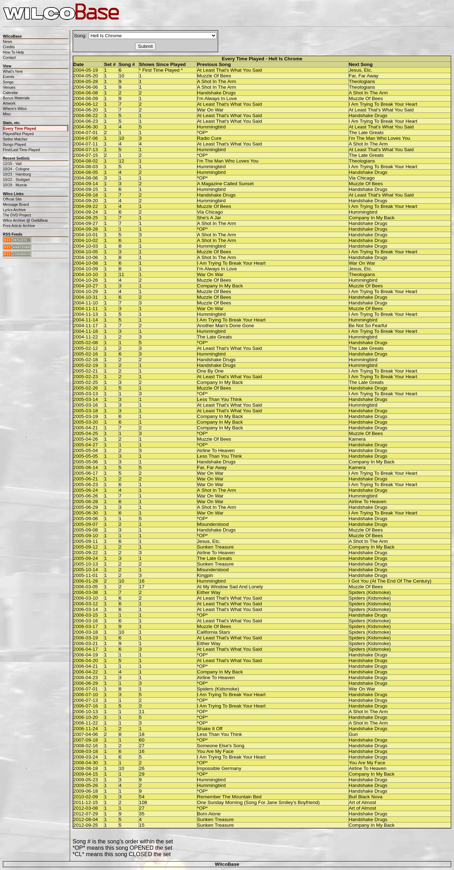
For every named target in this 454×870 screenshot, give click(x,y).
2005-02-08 (85, 342)
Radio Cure (209, 138)
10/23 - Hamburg (17, 174)
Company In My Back (371, 217)
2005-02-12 (85, 348)
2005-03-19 (85, 416)
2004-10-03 (85, 246)
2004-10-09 (85, 268)
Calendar (10, 92)
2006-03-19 (85, 637)
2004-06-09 (85, 98)
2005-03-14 (85, 399)
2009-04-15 (85, 774)
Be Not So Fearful (368, 325)
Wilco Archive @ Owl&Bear (25, 220)
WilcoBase (227, 864)
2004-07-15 (85, 155)
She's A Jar (209, 217)
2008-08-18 (85, 768)
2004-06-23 (85, 121)
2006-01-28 (85, 581)
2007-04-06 (85, 734)
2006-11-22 (85, 723)
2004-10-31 (85, 297)
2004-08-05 (85, 172)
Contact (9, 57)
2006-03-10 (85, 598)
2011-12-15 (85, 802)
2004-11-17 (85, 325)
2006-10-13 (85, 711)
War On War (210, 109)
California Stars (213, 632)
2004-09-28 (85, 229)
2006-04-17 (85, 649)
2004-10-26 (85, 280)
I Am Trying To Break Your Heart (383, 104)
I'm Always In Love (217, 98)
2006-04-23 (85, 677)
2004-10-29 (85, 291)
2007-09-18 (85, 740)
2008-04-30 (85, 762)
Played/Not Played (18, 134)
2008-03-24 (85, 757)
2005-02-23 (85, 376)
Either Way (209, 592)
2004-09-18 (85, 195)
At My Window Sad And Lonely (230, 586)
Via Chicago (362, 178)
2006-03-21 (85, 643)
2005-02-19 (85, 365)
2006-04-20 (85, 660)
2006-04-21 (85, 666)
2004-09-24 (85, 212)
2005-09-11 (85, 541)
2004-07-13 (85, 149)
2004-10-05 (85, 251)
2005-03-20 (85, 422)
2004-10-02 (85, 240)
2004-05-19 (85, 70)
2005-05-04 (85, 450)
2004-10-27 (85, 285)
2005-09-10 (85, 535)
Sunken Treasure (215, 547)
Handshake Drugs (216, 92)
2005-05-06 (85, 461)
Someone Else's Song (220, 745)
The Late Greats (366, 132)
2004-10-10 (85, 274)
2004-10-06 (85, 257)
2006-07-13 (85, 700)
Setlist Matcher (15, 139)
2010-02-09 (85, 796)
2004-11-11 (85, 308)
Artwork (9, 103)
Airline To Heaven (216, 450)
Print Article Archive (19, 226)
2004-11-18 (85, 331)
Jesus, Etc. (360, 70)
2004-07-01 (85, 132)
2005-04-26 (85, 439)
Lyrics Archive (14, 210)
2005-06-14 (85, 467)
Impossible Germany (219, 768)
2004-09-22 (85, 206)
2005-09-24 (85, 558)
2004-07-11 (85, 144)
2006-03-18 (85, 632)
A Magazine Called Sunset (225, 183)
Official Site (12, 199)
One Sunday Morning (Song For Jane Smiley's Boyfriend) (258, 802)
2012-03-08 (85, 808)
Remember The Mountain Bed (229, 796)
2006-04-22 (85, 671)
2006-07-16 (85, 706)
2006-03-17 (85, 626)
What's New (13, 71)
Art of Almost (362, 802)
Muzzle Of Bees (214, 75)
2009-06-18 (85, 791)
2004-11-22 (85, 337)
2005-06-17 (85, 473)
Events (8, 77)
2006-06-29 (85, 683)
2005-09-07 (85, 524)
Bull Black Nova (365, 796)
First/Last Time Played (21, 150)
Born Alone (209, 813)
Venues (9, 87)
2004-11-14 (85, 320)
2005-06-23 (85, 484)
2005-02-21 (85, 371)
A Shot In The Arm (216, 81)
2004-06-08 (85, 92)
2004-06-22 (85, 115)
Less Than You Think (219, 399)
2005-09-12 (85, 547)
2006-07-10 (85, 694)
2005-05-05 (85, 456)
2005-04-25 (85, 433)
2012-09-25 (85, 825)
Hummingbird (211, 127)
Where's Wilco (15, 108)
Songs (8, 82)
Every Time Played (19, 128)
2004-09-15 (85, 189)
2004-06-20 (85, 109)
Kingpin (205, 575)
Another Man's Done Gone (225, 325)
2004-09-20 (85, 200)
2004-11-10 (85, 302)
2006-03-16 (85, 620)
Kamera (357, 439)
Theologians (362, 81)
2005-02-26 (85, 388)
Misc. (7, 114)
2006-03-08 (85, 592)
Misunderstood (213, 524)
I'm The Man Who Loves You (379, 138)
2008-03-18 (85, 751)
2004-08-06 (85, 178)
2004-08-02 (85, 161)
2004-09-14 (85, 183)
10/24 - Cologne (16, 169)
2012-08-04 (85, 819)
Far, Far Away (363, 75)
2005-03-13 (85, 393)
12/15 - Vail (12, 163)
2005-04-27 (85, 444)
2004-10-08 (85, 263)
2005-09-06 (85, 518)
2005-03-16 (85, 405)
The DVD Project (17, 215)
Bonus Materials (16, 98)
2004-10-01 (85, 234)
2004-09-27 (85, 223)
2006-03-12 (85, 603)
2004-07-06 (85, 138)
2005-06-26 (85, 496)
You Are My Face (215, 751)
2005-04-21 (85, 427)
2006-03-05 (85, 586)
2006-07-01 (85, 689)
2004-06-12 (85, 104)
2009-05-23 (85, 779)
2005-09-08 (85, 530)
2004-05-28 (85, 81)
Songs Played (14, 144)
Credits (9, 47)
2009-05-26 (85, 785)
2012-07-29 (85, 813)
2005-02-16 (85, 354)
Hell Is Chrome (285, 58)
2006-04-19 (85, 654)
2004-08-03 (85, 166)
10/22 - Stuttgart (16, 179)
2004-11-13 (85, 314)
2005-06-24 (85, 490)
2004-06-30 (85, 127)
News (7, 41)
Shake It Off (210, 728)
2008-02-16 (85, 745)
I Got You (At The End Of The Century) (390, 581)
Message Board (16, 204)
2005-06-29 (85, 507)
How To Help (13, 52)
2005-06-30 (85, 513)
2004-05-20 (85, 75)
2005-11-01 (85, 575)
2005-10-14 (85, 569)
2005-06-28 (85, 501)
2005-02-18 (85, 359)
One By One (210, 371)
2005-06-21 (85, 478)
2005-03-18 (85, 410)
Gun (353, 734)
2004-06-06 (85, 87)
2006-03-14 (85, 609)
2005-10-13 (85, 564)
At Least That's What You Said (229, 70)
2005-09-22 (85, 552)
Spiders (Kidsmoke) (370, 592)
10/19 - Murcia (15, 185)
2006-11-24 (85, 728)
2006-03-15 (85, 615)
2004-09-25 (85, 217)
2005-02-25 (85, 382)
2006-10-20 (85, 717)
